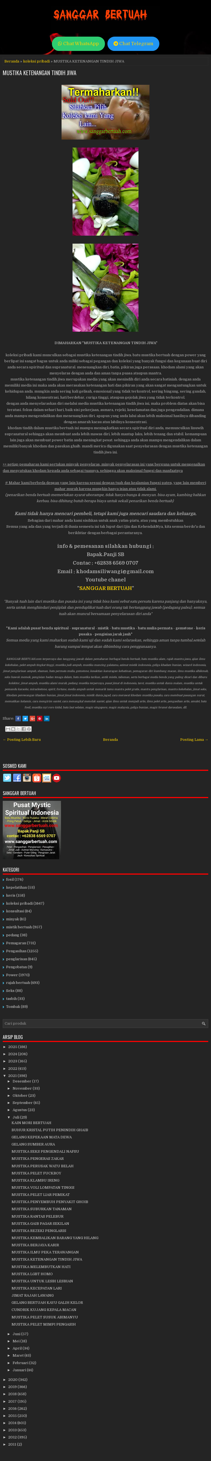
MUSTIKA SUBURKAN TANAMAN (42, 1209)
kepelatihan (16, 887)
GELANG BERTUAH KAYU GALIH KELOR (47, 1303)
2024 (13, 1054)
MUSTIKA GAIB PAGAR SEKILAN (40, 1223)
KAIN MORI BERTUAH (31, 1123)
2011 (12, 1444)
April (18, 1348)
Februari (21, 1363)
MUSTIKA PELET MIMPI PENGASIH (44, 1324)
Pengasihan (16, 951)
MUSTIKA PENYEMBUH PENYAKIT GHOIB (50, 1202)
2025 (13, 1047)
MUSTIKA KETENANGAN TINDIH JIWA (39, 73)
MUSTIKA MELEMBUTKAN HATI (41, 1267)
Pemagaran (16, 943)
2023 (13, 1061)
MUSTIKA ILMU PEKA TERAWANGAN (45, 1252)
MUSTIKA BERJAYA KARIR (35, 1245)
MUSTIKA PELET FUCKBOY (36, 1173)
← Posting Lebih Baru (22, 740)
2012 (13, 1437)
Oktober (20, 1095)
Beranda (11, 61)
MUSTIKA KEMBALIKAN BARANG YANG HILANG (55, 1238)
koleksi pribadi (36, 61)
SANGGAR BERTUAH (105, 588)
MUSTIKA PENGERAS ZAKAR (38, 1159)
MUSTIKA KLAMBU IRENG (35, 1180)
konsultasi (15, 911)
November (23, 1088)
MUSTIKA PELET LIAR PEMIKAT (41, 1195)
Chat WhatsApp (78, 43)
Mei (16, 1341)
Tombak (13, 1007)
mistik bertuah (19, 927)
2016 (13, 1408)
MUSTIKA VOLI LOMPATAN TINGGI (43, 1187)
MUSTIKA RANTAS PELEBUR (37, 1216)
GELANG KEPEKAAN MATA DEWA (42, 1137)
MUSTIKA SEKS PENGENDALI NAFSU (45, 1151)
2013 (13, 1430)
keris (10, 895)
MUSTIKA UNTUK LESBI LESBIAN (42, 1281)
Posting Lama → (194, 740)
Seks (10, 991)
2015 (13, 1416)
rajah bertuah (18, 983)
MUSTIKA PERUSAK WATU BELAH (43, 1166)
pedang (12, 935)
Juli (16, 1117)
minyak (12, 919)
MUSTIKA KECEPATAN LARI (37, 1288)
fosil (10, 879)
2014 (12, 1423)
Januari (20, 1370)
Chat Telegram (133, 43)
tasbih (11, 999)
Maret (18, 1355)
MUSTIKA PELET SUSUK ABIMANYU (45, 1317)
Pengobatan (16, 967)
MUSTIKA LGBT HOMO (32, 1274)
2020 (13, 1380)
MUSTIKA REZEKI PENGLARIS (39, 1231)
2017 (13, 1401)
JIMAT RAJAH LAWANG (33, 1295)
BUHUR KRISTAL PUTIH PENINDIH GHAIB (50, 1130)
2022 (13, 1068)
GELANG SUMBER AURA (33, 1144)
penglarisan (16, 959)
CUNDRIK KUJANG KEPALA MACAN (44, 1310)
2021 (13, 1076)
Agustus (20, 1110)
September (23, 1103)
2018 (13, 1394)
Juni (17, 1334)
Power (12, 975)
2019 (13, 1387)
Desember (22, 1081)
